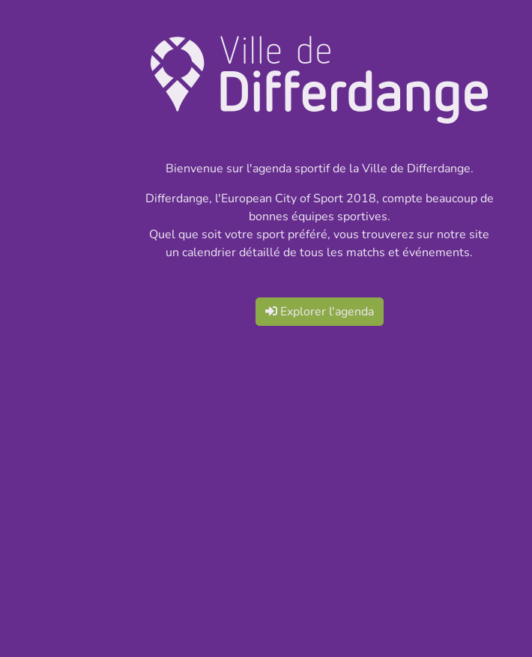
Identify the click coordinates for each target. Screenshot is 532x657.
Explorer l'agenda (319, 311)
